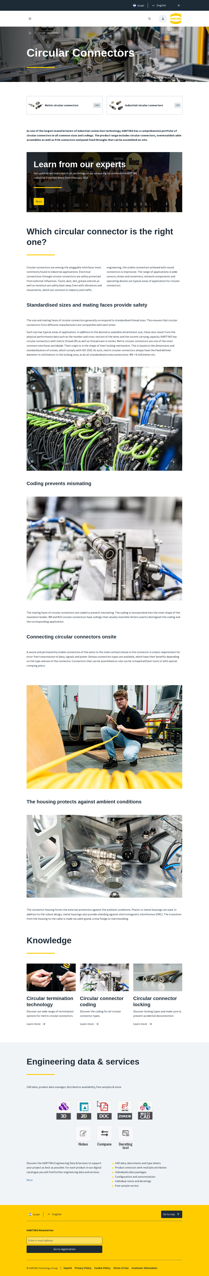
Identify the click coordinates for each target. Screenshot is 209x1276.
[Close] (178, 5)
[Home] (30, 33)
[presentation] (158, 5)
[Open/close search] (149, 18)
